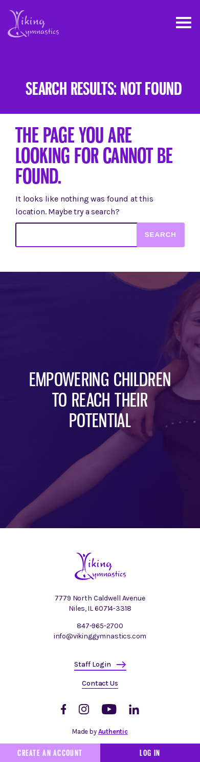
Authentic (113, 731)
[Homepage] (100, 577)
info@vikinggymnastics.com (100, 636)
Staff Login (92, 664)
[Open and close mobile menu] (183, 21)
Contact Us (100, 683)
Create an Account (49, 753)
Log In (150, 753)
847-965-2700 (100, 625)
